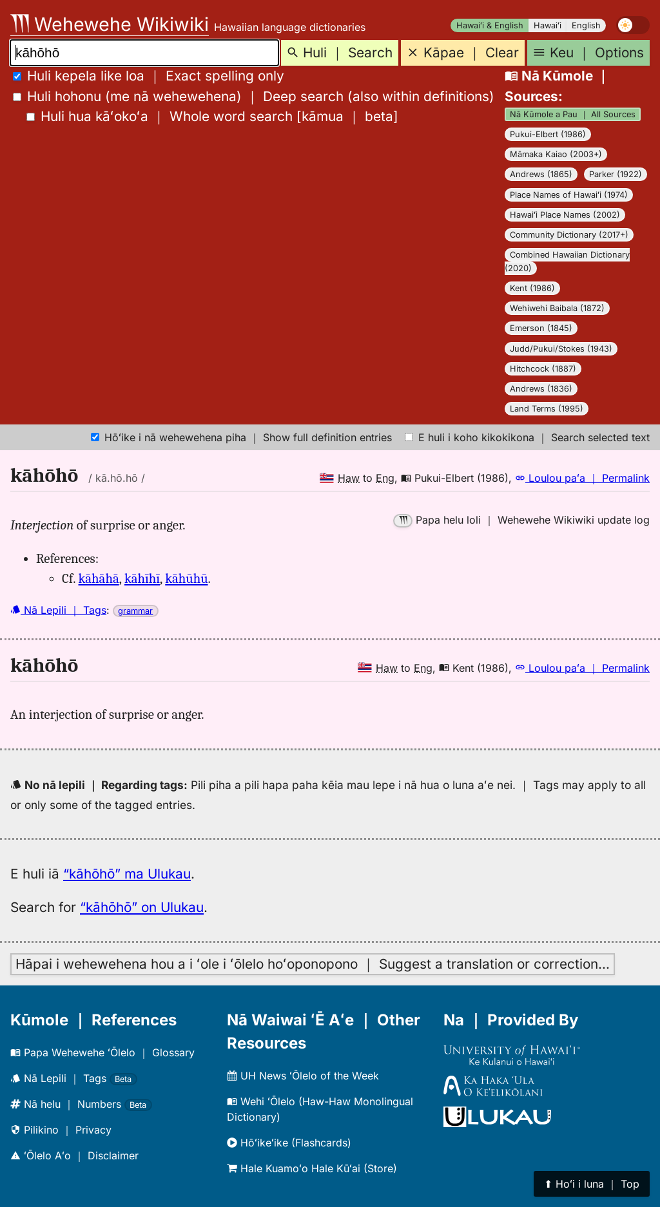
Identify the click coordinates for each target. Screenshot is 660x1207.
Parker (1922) (615, 174)
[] (212, 116)
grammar (135, 611)
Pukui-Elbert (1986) (548, 134)
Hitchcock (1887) (543, 368)
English (586, 25)
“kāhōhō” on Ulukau (142, 907)
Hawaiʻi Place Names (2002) (565, 214)
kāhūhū (186, 578)
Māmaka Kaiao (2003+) (556, 154)
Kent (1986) (532, 288)
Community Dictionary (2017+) (569, 234)
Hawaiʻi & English (489, 25)
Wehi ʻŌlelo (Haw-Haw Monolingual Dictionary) (320, 1109)
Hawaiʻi (547, 25)
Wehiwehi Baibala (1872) (557, 308)
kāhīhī (142, 578)
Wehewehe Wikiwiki (109, 24)
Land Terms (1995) (546, 408)
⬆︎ (591, 1183)
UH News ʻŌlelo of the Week (303, 1075)
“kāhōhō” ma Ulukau (127, 874)
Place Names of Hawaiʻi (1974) (569, 194)
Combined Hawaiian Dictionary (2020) (567, 261)
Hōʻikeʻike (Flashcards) (289, 1142)
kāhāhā (99, 578)
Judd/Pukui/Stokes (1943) (561, 348)
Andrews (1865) (541, 174)
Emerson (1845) (541, 328)
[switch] (633, 25)
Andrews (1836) (541, 388)
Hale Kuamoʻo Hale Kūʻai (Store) (312, 1168)
